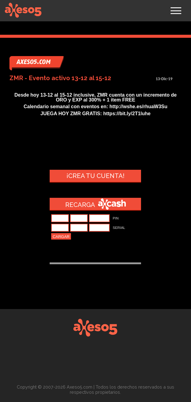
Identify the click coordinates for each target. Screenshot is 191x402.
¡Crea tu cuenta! (95, 176)
